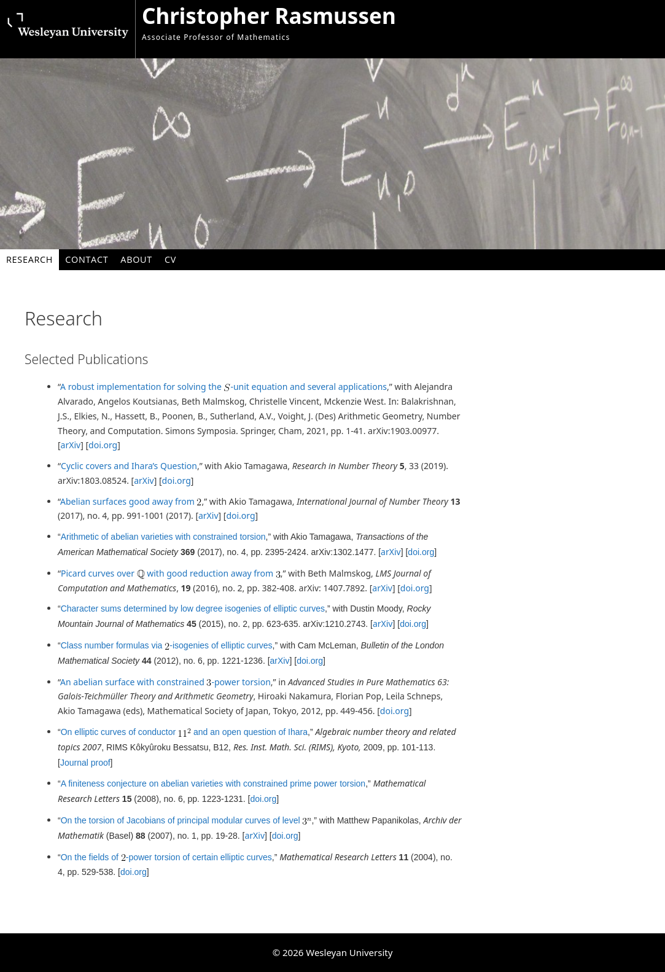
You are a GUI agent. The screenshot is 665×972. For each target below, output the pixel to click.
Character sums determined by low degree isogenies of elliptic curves (193, 608)
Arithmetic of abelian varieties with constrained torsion (163, 537)
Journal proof (85, 763)
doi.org (102, 445)
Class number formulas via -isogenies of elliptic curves (167, 645)
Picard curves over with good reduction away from (171, 573)
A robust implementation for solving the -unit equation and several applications (223, 386)
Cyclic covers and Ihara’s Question (129, 466)
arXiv (71, 445)
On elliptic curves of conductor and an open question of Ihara (184, 732)
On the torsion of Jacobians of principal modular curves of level (186, 820)
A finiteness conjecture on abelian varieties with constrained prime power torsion (213, 783)
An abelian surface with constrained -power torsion (165, 682)
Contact (86, 259)
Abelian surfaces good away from (130, 501)
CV (170, 259)
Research (29, 259)
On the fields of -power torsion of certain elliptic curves (166, 857)
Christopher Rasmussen (269, 15)
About (136, 259)
